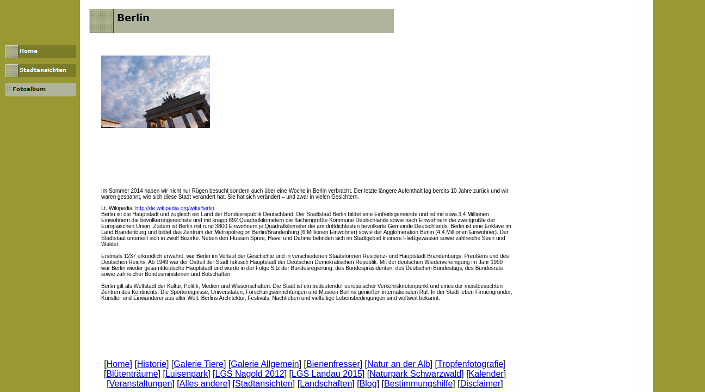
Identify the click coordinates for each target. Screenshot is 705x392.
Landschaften (326, 383)
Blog (368, 383)
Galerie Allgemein (265, 364)
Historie (151, 364)
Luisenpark (186, 373)
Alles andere (204, 383)
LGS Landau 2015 (327, 373)
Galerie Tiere (199, 364)
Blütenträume (132, 373)
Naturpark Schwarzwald (415, 373)
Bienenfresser (333, 364)
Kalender (486, 373)
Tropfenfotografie (470, 364)
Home (118, 364)
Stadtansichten (264, 383)
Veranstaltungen (140, 383)
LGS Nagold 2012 (250, 373)
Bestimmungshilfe (418, 383)
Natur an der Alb (398, 364)
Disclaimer (480, 383)
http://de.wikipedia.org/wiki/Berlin (174, 208)
